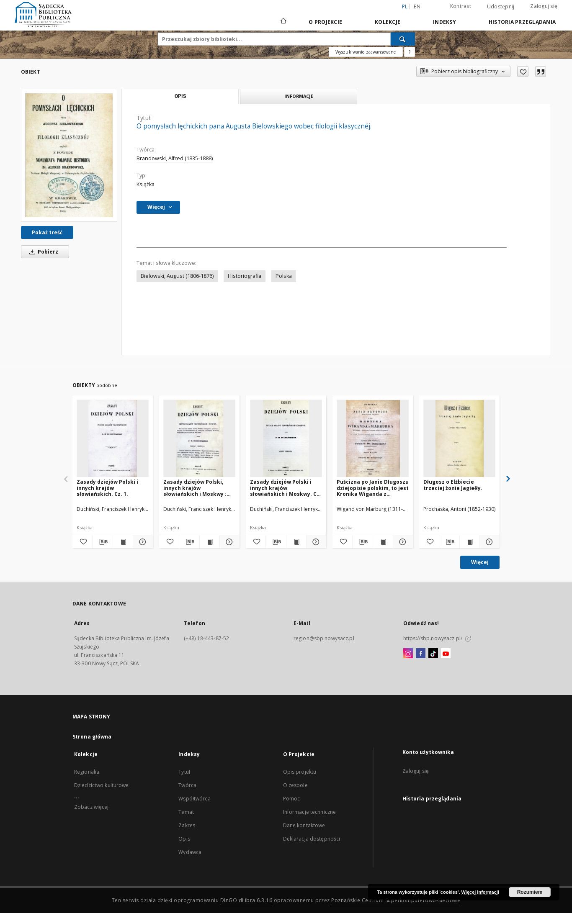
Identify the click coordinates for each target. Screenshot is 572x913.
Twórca (187, 785)
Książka (146, 184)
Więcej (480, 562)
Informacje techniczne (309, 812)
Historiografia (244, 276)
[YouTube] (446, 653)
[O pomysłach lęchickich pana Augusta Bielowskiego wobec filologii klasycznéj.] (69, 155)
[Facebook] (420, 653)
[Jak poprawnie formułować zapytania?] (409, 52)
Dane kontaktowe (304, 825)
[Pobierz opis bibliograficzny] (102, 541)
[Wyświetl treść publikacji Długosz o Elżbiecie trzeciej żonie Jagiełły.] (469, 541)
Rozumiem (530, 892)
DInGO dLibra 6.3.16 (246, 900)
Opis (184, 838)
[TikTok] (433, 653)
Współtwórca (194, 798)
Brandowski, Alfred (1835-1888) (175, 158)
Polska (284, 276)
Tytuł (184, 771)
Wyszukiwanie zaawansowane (365, 52)
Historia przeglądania (522, 22)
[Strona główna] (282, 22)
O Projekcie (325, 22)
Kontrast (460, 6)
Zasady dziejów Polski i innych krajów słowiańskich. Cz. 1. (107, 487)
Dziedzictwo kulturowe (101, 785)
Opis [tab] (180, 96)
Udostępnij (501, 6)
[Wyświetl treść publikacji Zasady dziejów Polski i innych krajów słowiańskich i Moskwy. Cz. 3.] (296, 541)
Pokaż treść (47, 232)
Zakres (186, 825)
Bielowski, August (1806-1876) (177, 276)
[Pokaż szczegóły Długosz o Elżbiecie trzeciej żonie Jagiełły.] (488, 541)
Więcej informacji (480, 892)
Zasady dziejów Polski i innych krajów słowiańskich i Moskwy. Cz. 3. (285, 487)
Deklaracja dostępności (311, 838)
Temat (186, 812)
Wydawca (189, 852)
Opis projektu (300, 771)
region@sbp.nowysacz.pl (324, 638)
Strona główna (92, 736)
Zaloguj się (543, 6)
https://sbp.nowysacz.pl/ (437, 638)
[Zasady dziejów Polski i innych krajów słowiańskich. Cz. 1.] (112, 438)
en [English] (417, 6)
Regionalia (86, 771)
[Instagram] (408, 653)
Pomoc (291, 798)
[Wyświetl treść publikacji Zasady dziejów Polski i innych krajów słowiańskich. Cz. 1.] (123, 541)
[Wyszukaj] (403, 39)
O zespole (295, 785)
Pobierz (42, 251)
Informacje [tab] (298, 96)
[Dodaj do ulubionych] (522, 71)
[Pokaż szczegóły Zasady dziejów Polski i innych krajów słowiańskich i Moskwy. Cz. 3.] (315, 541)
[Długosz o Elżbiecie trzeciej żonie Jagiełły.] (459, 438)
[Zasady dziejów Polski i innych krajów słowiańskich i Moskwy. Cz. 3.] (286, 438)
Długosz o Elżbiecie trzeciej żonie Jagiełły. (452, 484)
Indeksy (444, 22)
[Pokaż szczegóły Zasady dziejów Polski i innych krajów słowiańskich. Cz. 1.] (142, 541)
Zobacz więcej (91, 806)
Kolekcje (387, 22)
